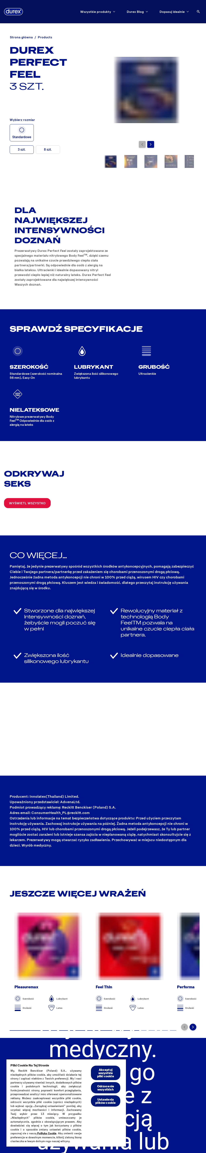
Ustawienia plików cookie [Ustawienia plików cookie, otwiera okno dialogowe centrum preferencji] (105, 1100)
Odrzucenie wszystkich (105, 1087)
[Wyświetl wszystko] (27, 503)
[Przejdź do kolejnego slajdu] (150, 144)
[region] (66, 1103)
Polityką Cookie (46, 1133)
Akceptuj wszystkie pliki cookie (105, 1073)
